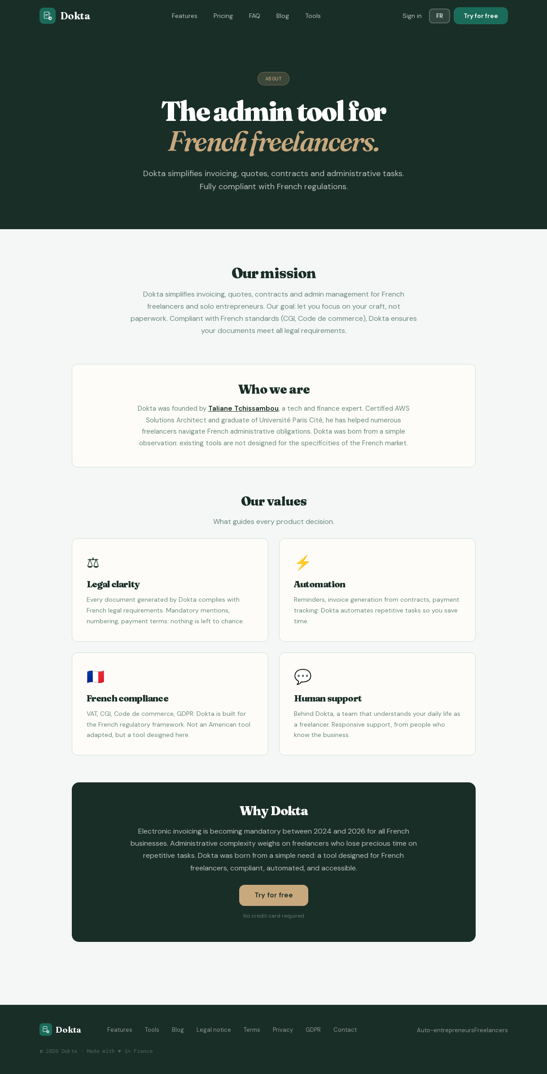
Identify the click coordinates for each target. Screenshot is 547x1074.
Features (184, 16)
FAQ (254, 16)
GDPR (313, 1030)
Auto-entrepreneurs (445, 1030)
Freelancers (491, 1030)
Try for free (481, 16)
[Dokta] (65, 16)
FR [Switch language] (439, 16)
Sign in (412, 16)
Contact (345, 1030)
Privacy (283, 1030)
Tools (313, 16)
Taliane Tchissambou (243, 408)
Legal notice (214, 1030)
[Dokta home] (60, 1029)
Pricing (223, 16)
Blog (282, 16)
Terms (252, 1030)
